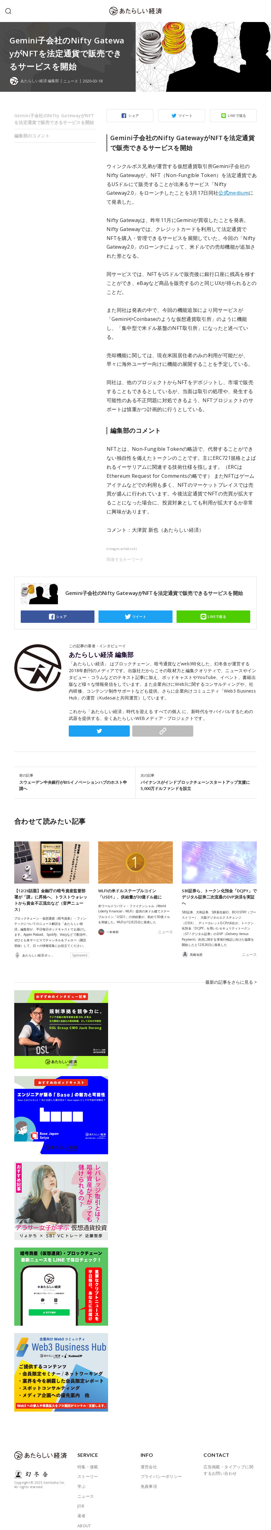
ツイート (185, 115)
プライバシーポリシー (161, 1467)
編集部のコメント (32, 136)
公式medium (233, 192)
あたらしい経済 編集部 (101, 655)
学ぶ (81, 1477)
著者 (81, 1507)
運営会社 (149, 1458)
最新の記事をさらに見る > (233, 977)
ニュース (74, 81)
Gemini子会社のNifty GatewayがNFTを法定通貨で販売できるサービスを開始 (54, 119)
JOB (80, 1497)
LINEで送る (237, 115)
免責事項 (149, 1477)
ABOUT (84, 1516)
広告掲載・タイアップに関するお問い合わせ (228, 1461)
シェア (133, 115)
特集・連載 (87, 1458)
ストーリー (87, 1467)
